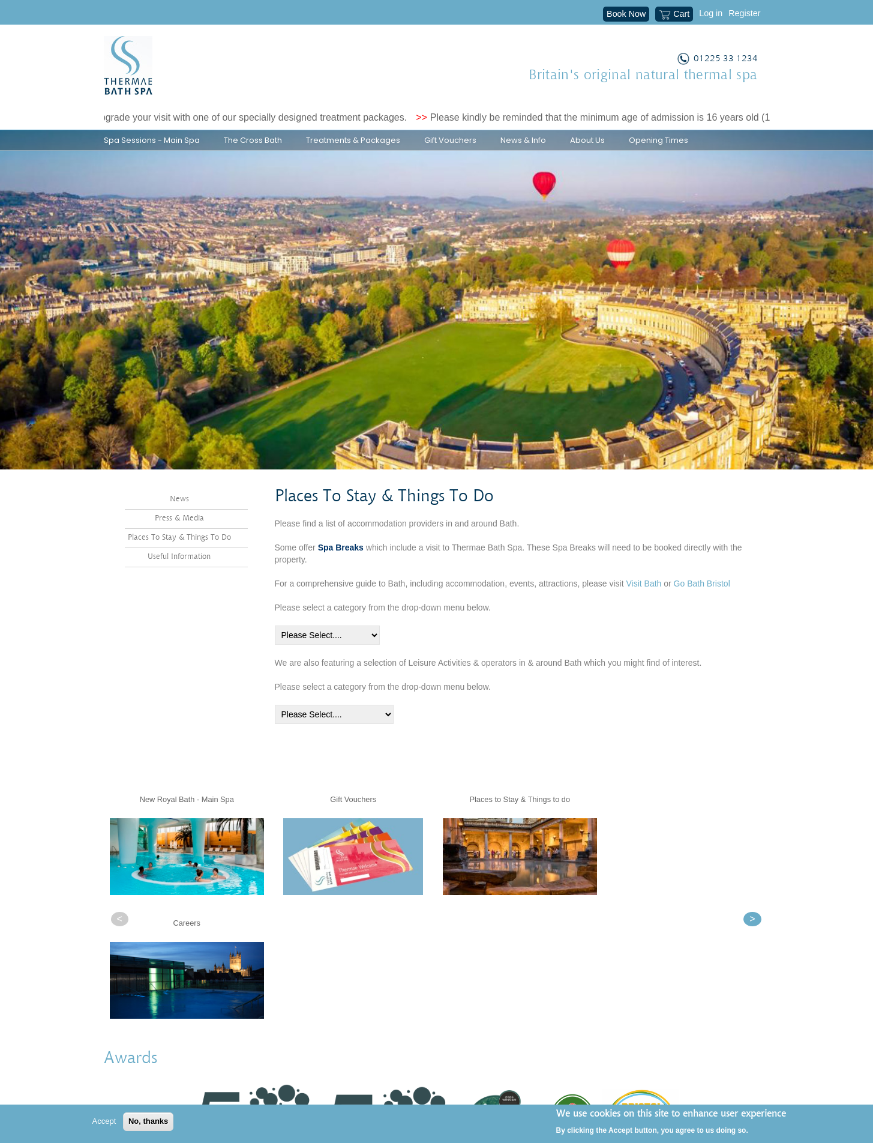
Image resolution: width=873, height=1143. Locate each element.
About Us (587, 140)
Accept (104, 1121)
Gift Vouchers (450, 140)
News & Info (523, 140)
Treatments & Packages (353, 140)
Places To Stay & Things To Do (179, 568)
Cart (674, 15)
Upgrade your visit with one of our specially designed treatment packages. (257, 117)
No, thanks (148, 1121)
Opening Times (658, 140)
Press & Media (179, 549)
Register (744, 13)
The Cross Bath (253, 140)
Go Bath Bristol (702, 614)
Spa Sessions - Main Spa (152, 140)
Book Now (626, 14)
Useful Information (179, 587)
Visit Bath (643, 614)
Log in (710, 13)
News (179, 530)
